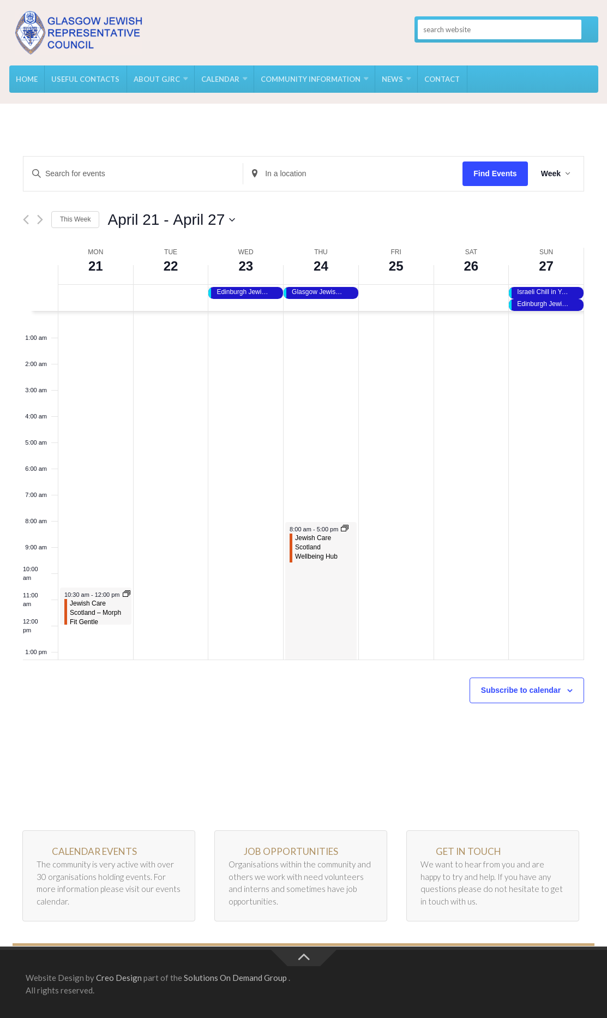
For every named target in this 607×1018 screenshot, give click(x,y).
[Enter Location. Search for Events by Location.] (352, 174)
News (391, 79)
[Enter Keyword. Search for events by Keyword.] (133, 174)
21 (95, 266)
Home (27, 79)
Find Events (494, 173)
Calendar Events (94, 851)
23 (245, 266)
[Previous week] (26, 219)
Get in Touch (468, 851)
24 (321, 266)
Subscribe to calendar (521, 690)
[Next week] (40, 219)
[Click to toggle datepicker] (171, 220)
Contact (441, 79)
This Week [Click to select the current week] (75, 219)
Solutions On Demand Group (235, 978)
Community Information (310, 79)
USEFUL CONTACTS (85, 79)
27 (546, 266)
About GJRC (156, 79)
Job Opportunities (291, 851)
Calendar (220, 79)
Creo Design (119, 978)
